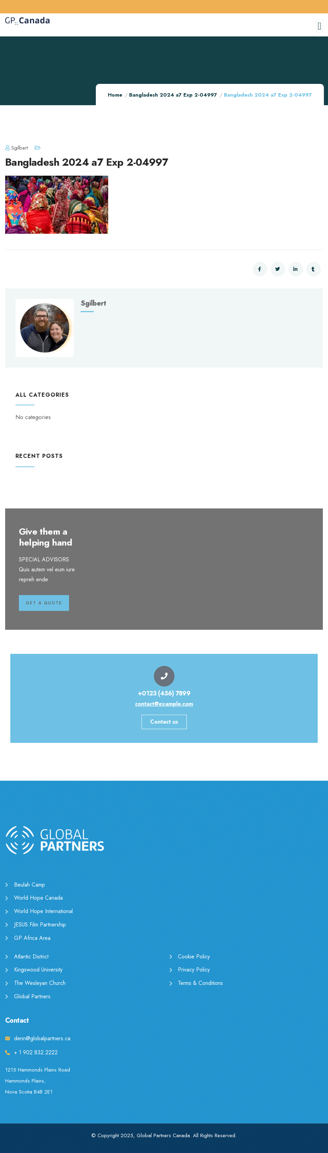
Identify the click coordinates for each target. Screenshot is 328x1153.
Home (115, 95)
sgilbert (16, 148)
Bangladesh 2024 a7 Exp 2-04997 (173, 95)
